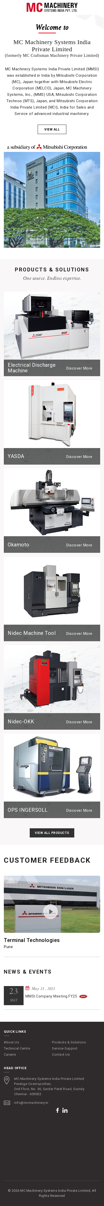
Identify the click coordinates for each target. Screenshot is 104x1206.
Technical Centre (17, 1048)
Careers (10, 1054)
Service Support (65, 1048)
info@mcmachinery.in (31, 1103)
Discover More (79, 368)
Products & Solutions (69, 1042)
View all (52, 129)
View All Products (52, 833)
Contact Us (61, 1054)
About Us (11, 1042)
